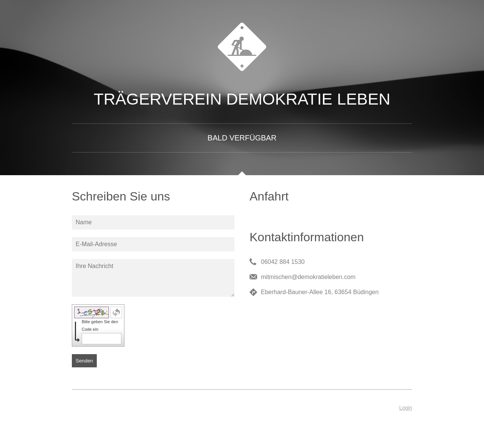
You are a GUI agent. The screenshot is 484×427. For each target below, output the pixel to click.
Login (405, 408)
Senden (84, 361)
